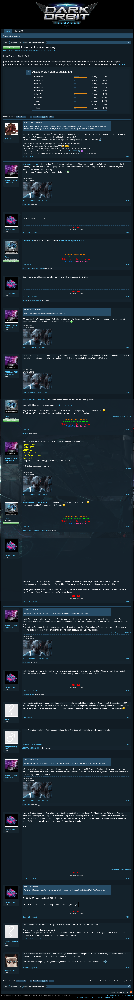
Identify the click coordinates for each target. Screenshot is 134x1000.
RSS (131, 992)
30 (43, 117)
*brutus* (24, 268)
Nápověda (120, 992)
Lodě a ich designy (64, 405)
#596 (127, 801)
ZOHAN (8, 139)
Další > (51, 117)
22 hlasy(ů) (95, 77)
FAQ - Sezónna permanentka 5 (72, 240)
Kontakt (113, 992)
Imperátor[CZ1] (11, 970)
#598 (127, 917)
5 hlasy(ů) (95, 94)
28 (37, 117)
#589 (127, 494)
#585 (127, 297)
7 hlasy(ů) (95, 98)
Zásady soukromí (127, 995)
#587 (127, 392)
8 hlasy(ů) (95, 84)
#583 (127, 233)
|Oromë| (49, 50)
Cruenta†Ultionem (35, 301)
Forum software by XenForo (19, 995)
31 (47, 117)
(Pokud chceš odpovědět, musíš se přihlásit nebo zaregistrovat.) (110, 981)
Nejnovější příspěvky (11, 36)
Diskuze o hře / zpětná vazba (23, 50)
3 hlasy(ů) (95, 80)
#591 (127, 601)
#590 (127, 526)
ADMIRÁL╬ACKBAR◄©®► (11, 182)
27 (34, 117)
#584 (127, 264)
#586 (127, 348)
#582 (127, 201)
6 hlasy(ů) (95, 87)
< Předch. (19, 117)
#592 (127, 658)
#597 (127, 878)
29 (40, 117)
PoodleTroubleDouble (11, 942)
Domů (127, 992)
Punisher (31, 268)
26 (31, 117)
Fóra (8, 31)
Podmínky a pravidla (113, 995)
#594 (127, 717)
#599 (127, 939)
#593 (127, 691)
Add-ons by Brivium (94, 997)
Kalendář (18, 31)
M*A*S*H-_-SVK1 (30, 164)
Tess (7, 257)
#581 (127, 156)
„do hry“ (121, 64)
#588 (127, 429)
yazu (7, 720)
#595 (127, 744)
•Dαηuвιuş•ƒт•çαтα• (28, 694)
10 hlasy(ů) (95, 101)
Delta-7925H (73, 151)
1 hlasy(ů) (95, 91)
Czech (4, 992)
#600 (127, 968)
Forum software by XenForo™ (56, 995)
